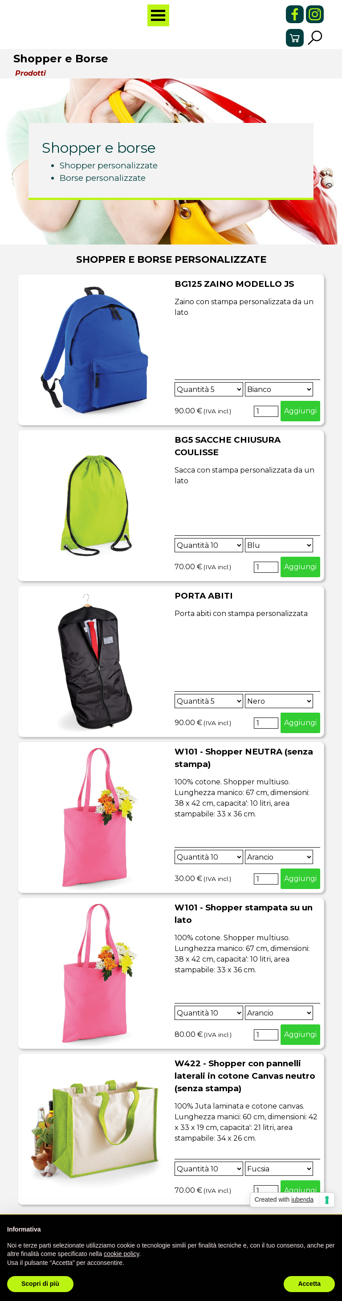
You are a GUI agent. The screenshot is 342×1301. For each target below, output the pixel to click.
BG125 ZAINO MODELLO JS (234, 284)
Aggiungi (300, 411)
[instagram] (315, 14)
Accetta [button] (309, 1283)
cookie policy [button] (121, 1253)
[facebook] (295, 14)
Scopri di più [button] (40, 1283)
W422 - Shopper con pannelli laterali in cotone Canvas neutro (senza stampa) (245, 1075)
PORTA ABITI (204, 596)
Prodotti (30, 73)
